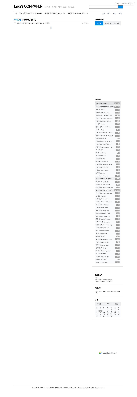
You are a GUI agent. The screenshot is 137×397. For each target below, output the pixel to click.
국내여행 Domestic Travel (108, 216)
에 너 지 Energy (108, 124)
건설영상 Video (108, 159)
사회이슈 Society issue (108, 199)
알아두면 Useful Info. (108, 245)
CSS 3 (75, 387)
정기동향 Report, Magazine (55, 13)
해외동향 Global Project (108, 113)
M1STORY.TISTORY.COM (55, 387)
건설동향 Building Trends (108, 121)
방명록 (54, 7)
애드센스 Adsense (108, 259)
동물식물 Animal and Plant (108, 239)
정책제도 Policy (108, 110)
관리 (114, 13)
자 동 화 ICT (108, 150)
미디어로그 (62, 7)
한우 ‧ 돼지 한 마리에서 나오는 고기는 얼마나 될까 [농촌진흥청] (32, 23)
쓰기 (120, 13)
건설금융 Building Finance (108, 144)
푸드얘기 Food (108, 236)
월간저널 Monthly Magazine (108, 187)
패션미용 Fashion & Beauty (108, 225)
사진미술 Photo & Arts (108, 228)
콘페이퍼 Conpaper (108, 103)
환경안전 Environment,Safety (108, 136)
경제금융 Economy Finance (108, 193)
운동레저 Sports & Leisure (108, 219)
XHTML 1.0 (69, 387)
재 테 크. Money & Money (108, 202)
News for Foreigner (108, 176)
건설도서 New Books (108, 170)
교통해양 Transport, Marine (108, 133)
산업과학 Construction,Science (30, 13)
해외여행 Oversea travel (108, 213)
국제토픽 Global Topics (108, 222)
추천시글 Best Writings (108, 231)
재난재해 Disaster (108, 138)
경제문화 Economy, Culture (78, 13)
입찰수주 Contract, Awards (108, 118)
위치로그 (71, 7)
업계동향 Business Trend (108, 127)
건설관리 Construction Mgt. (108, 147)
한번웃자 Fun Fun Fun (108, 242)
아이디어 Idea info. (108, 234)
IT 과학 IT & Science (108, 161)
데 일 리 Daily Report (108, 182)
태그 (108, 13)
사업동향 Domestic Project (108, 115)
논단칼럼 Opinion (108, 156)
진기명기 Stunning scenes (108, 251)
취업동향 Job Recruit (108, 205)
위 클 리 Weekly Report (108, 185)
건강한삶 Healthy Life (108, 208)
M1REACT (39, 387)
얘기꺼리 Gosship (108, 254)
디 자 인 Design (108, 130)
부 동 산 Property (108, 196)
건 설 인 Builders (108, 153)
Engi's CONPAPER (28, 6)
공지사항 (47, 7)
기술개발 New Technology (108, 141)
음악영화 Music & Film (108, 210)
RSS (103, 13)
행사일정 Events (108, 173)
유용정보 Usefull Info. (108, 167)
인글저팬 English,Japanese (108, 164)
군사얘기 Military (108, 248)
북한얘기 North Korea (108, 257)
